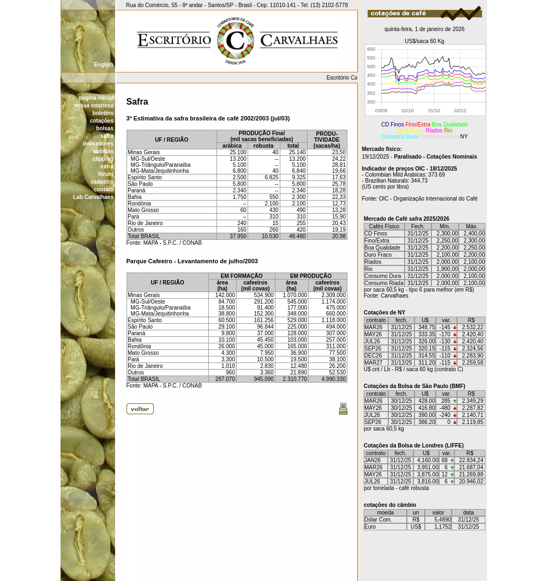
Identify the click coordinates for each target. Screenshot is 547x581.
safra (106, 136)
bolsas (104, 128)
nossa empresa (93, 105)
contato (103, 189)
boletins (103, 113)
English (103, 65)
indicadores (98, 144)
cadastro (102, 182)
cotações (101, 121)
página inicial (96, 98)
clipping (103, 159)
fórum (105, 174)
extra (106, 167)
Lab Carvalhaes (93, 197)
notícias (103, 151)
